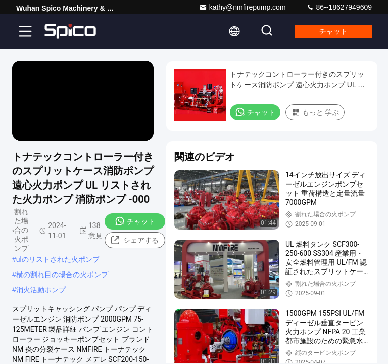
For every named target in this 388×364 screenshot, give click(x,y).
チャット (333, 31)
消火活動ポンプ (41, 290)
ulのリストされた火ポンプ (58, 259)
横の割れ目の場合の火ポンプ (62, 274)
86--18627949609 (339, 7)
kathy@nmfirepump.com (242, 7)
